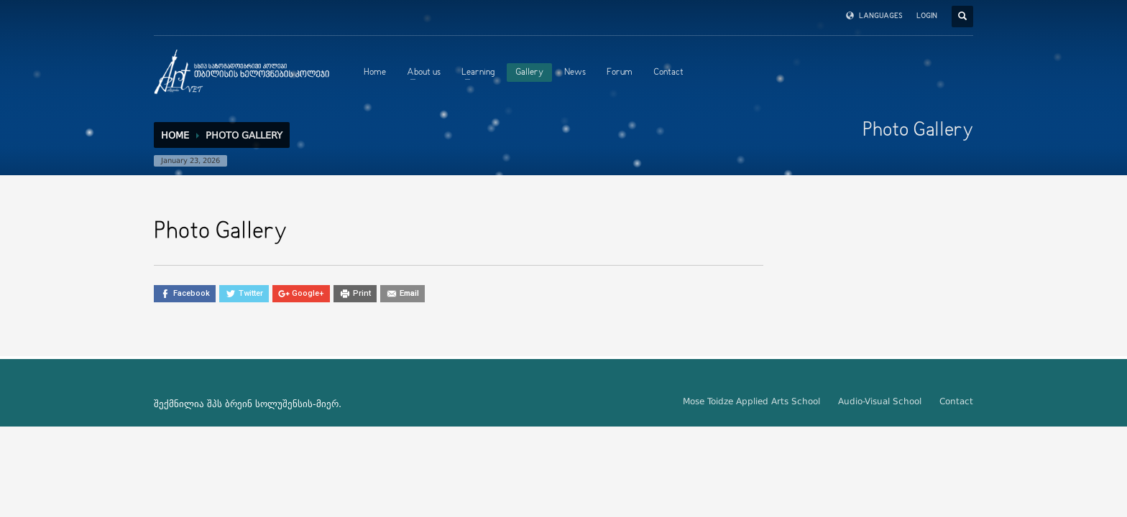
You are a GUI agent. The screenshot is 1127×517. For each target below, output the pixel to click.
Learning (477, 72)
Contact (668, 72)
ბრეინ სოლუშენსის (269, 404)
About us (424, 72)
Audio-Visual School (879, 401)
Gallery (529, 72)
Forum (619, 72)
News (575, 72)
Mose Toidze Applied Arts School (751, 401)
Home (375, 72)
